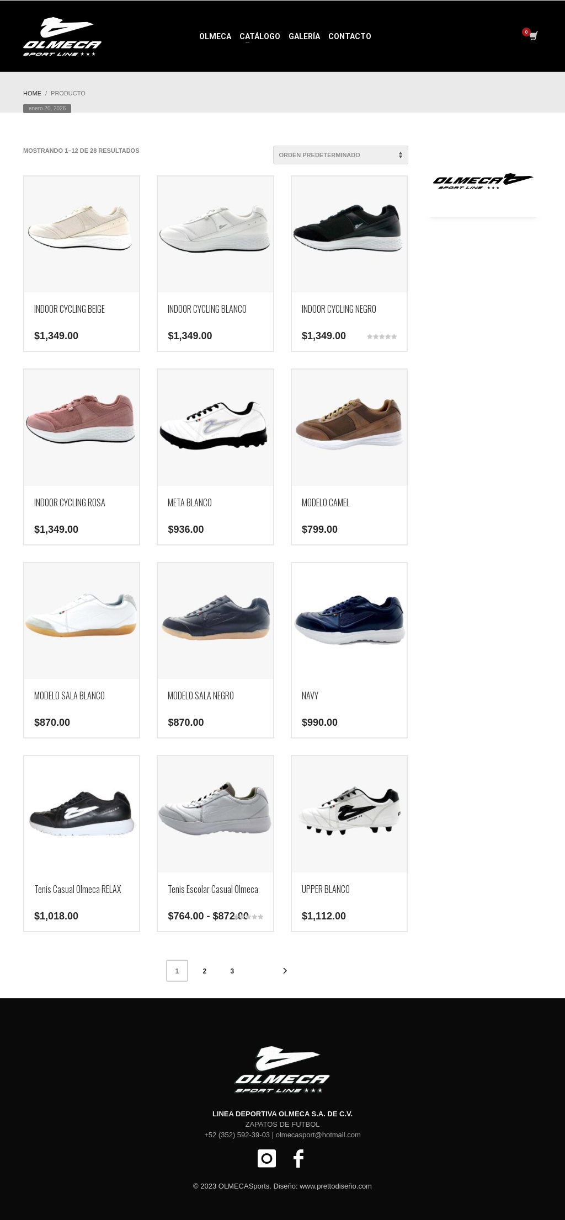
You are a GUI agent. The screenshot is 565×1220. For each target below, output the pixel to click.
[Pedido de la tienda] (340, 155)
